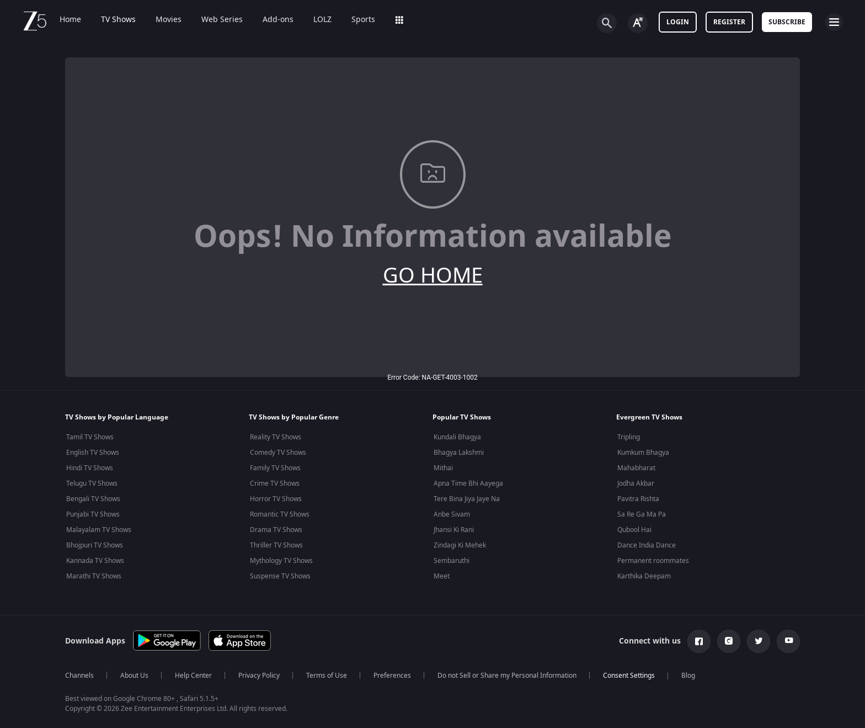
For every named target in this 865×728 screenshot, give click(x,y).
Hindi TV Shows (89, 468)
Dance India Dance (646, 545)
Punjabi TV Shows (93, 514)
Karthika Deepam (644, 576)
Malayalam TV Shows (98, 530)
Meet (442, 576)
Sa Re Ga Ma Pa (641, 514)
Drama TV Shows (276, 530)
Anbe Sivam (452, 514)
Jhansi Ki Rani (454, 530)
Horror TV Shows (276, 499)
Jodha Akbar (635, 483)
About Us (134, 676)
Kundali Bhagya (457, 437)
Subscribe (786, 22)
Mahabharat (636, 468)
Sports (363, 20)
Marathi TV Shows (93, 576)
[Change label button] (638, 23)
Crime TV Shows (275, 483)
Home (70, 20)
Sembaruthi (451, 561)
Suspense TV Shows (280, 576)
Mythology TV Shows (281, 561)
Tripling (628, 437)
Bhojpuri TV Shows (94, 545)
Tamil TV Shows (90, 437)
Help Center (193, 676)
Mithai (443, 468)
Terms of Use (326, 676)
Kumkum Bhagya (643, 453)
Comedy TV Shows (278, 453)
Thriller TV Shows (276, 545)
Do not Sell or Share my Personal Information (506, 676)
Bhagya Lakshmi (459, 453)
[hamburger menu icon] (834, 22)
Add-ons (278, 20)
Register (729, 22)
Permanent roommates (653, 561)
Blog (688, 676)
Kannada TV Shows (95, 561)
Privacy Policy (259, 676)
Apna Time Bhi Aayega (468, 483)
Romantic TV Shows (279, 514)
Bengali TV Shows (93, 499)
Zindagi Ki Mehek (460, 545)
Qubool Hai (634, 530)
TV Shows (118, 20)
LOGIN (677, 22)
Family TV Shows (275, 468)
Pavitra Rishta (638, 499)
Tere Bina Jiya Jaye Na (467, 499)
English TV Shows (92, 453)
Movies (168, 20)
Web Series (222, 20)
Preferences (392, 676)
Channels (79, 676)
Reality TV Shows (275, 437)
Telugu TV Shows (92, 483)
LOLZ (322, 20)
